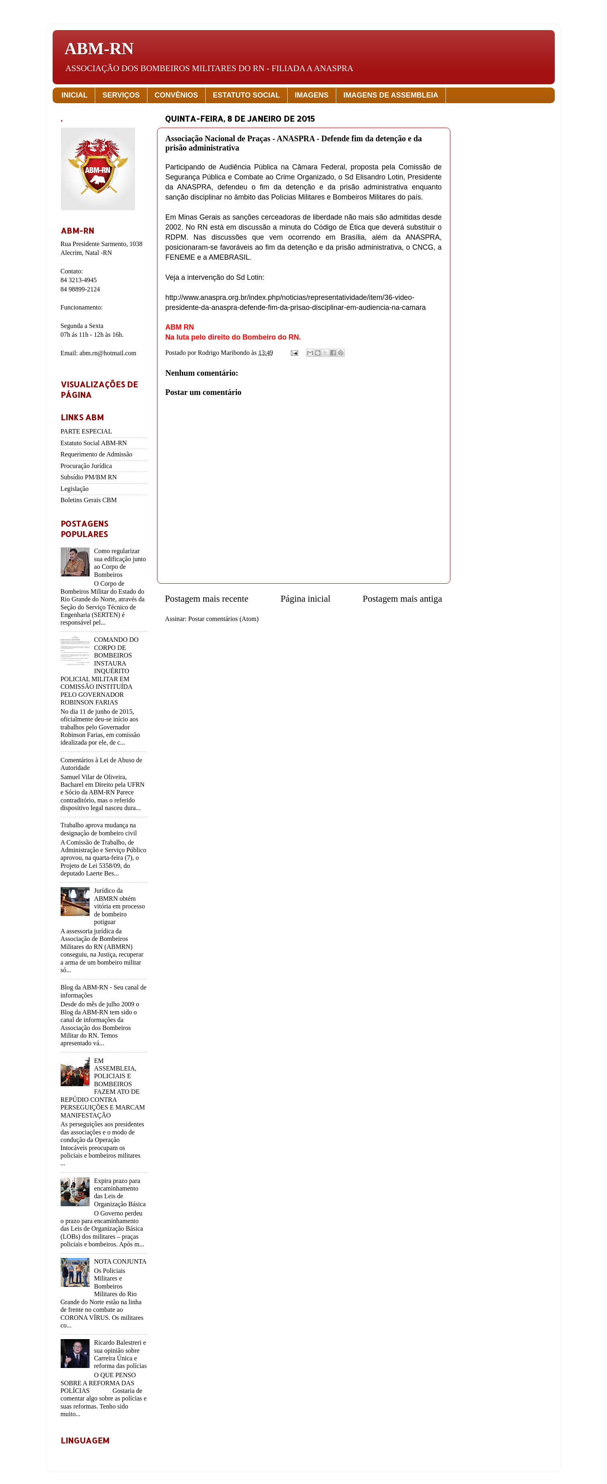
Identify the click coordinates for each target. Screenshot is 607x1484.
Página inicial (306, 599)
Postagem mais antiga (402, 599)
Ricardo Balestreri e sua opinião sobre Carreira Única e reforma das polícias (120, 1354)
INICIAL (74, 95)
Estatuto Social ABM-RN (94, 443)
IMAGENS (312, 95)
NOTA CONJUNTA (120, 1261)
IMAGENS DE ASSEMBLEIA (390, 95)
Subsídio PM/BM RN (89, 477)
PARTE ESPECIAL (86, 431)
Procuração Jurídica (86, 466)
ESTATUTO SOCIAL (246, 95)
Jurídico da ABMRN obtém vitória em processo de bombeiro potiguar (119, 906)
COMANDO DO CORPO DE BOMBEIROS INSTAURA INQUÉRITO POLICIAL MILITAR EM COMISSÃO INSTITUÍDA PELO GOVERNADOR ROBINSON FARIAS (100, 671)
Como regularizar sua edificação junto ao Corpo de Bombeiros (120, 563)
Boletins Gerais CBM (89, 500)
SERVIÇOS (121, 95)
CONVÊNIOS (176, 95)
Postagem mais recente (207, 599)
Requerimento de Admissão (97, 454)
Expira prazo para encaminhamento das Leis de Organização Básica (120, 1192)
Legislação (75, 489)
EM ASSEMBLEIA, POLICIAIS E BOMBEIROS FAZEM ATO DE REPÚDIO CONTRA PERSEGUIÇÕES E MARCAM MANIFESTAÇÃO (103, 1088)
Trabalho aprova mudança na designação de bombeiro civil (99, 829)
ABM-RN (99, 48)
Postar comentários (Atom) (223, 619)
